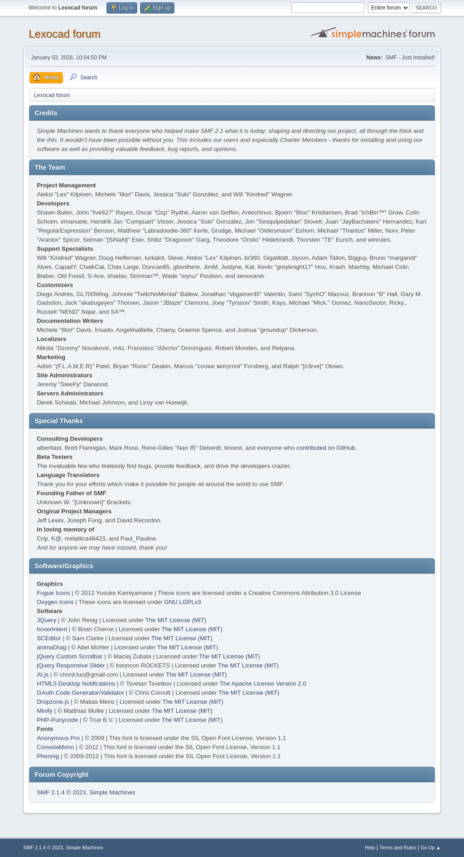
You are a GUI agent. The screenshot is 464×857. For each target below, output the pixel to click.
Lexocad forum (65, 34)
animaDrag (51, 647)
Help (370, 847)
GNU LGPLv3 (182, 602)
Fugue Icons (53, 592)
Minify (45, 710)
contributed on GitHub (325, 447)
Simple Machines (112, 792)
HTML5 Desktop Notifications (76, 683)
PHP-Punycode (57, 719)
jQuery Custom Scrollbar (69, 656)
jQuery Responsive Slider (71, 665)
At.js (42, 674)
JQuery (46, 620)
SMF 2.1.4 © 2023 (61, 792)
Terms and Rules (397, 847)
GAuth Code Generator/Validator (80, 692)
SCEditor (49, 638)
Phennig (48, 756)
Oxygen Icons (55, 602)
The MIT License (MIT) (176, 620)
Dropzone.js (53, 701)
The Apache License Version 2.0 (263, 683)
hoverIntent (52, 629)
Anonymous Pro (58, 738)
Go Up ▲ (430, 847)
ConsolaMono (55, 747)
